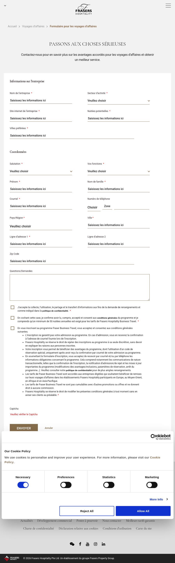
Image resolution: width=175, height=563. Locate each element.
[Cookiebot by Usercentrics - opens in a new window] (153, 437)
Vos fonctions (96, 163)
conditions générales (107, 318)
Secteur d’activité (97, 93)
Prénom (15, 181)
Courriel (15, 199)
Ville (91, 217)
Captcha (14, 408)
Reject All (86, 511)
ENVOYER (24, 428)
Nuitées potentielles (99, 111)
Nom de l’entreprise (21, 93)
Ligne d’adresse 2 (97, 236)
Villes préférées (19, 128)
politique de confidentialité (55, 311)
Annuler (49, 428)
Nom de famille (97, 181)
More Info (156, 499)
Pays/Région (17, 217)
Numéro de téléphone (99, 199)
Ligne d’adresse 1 (20, 236)
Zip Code (14, 254)
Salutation (16, 163)
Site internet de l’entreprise (25, 111)
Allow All (143, 511)
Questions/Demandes (21, 271)
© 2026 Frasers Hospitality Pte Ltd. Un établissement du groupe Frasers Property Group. (69, 558)
